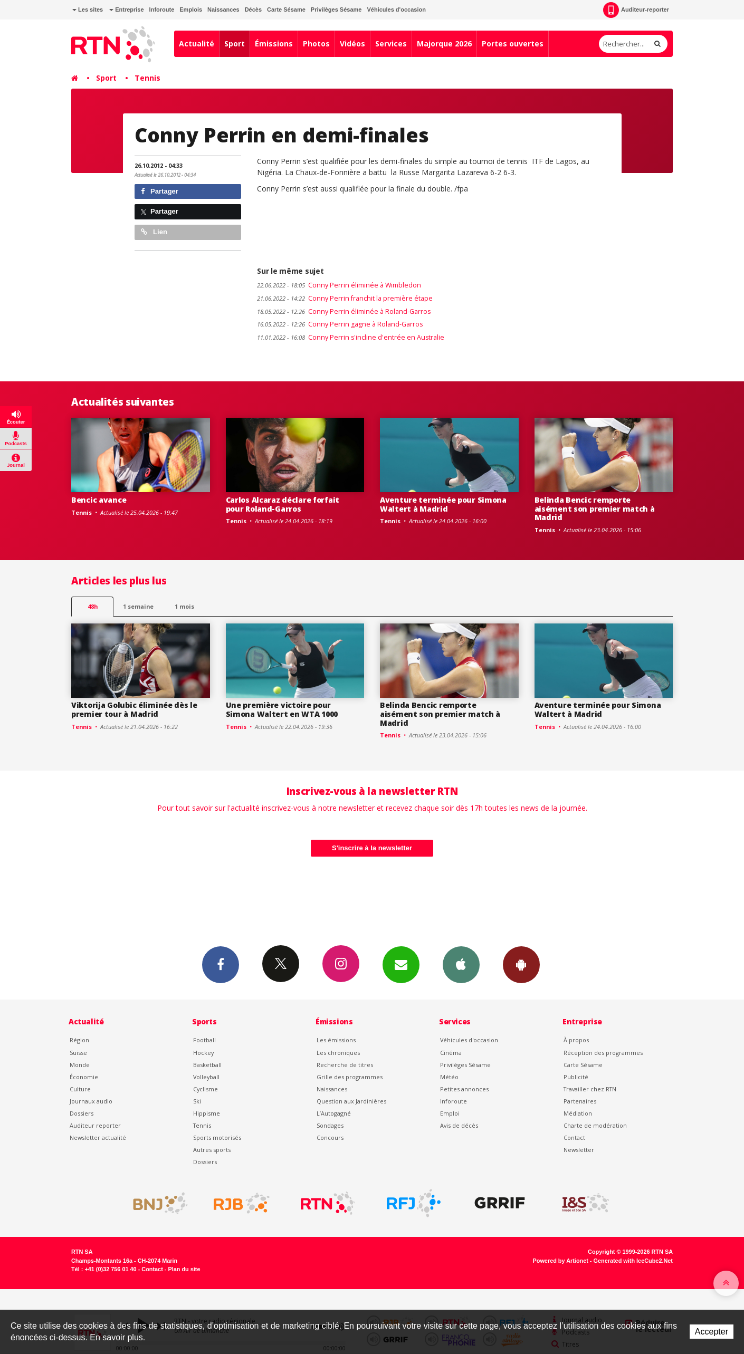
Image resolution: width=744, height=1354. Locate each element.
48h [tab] (93, 606)
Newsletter (579, 1149)
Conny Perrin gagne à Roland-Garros (340, 324)
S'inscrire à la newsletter (372, 848)
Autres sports (212, 1149)
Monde (80, 1064)
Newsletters (401, 964)
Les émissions (336, 1039)
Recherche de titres (345, 1064)
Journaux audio (91, 1101)
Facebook (220, 964)
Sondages (330, 1125)
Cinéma (451, 1052)
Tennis (147, 78)
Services (391, 44)
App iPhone (461, 964)
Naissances (223, 9)
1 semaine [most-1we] (138, 606)
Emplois (190, 9)
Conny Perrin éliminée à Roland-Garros (344, 311)
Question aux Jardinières (351, 1101)
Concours (330, 1137)
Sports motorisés (217, 1137)
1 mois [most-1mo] (184, 606)
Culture (80, 1089)
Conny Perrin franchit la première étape (345, 298)
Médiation (578, 1113)
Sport (234, 44)
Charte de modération (595, 1125)
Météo (449, 1076)
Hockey (203, 1052)
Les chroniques (338, 1052)
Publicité (576, 1076)
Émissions (274, 44)
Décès (253, 9)
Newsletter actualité (98, 1137)
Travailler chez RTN (590, 1089)
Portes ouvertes (512, 44)
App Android (521, 964)
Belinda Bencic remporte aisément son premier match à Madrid (595, 509)
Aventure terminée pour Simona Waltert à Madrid (443, 504)
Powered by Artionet (560, 1260)
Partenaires (580, 1101)
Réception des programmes (603, 1052)
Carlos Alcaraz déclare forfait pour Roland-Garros (283, 504)
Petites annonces (464, 1089)
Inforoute (162, 9)
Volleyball (206, 1076)
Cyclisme (205, 1089)
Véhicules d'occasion (396, 9)
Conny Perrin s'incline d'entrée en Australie (350, 337)
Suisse (78, 1052)
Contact (574, 1137)
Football (204, 1039)
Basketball (207, 1064)
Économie (84, 1076)
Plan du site (184, 1269)
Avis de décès (459, 1125)
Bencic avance (98, 500)
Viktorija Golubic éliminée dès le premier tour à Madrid (134, 709)
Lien (154, 232)
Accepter (711, 1331)
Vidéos (352, 44)
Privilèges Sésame (336, 9)
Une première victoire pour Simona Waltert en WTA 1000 (282, 709)
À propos (576, 1039)
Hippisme (206, 1113)
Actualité (196, 44)
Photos (316, 44)
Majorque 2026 (444, 44)
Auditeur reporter (95, 1125)
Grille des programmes (350, 1076)
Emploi (450, 1113)
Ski (197, 1101)
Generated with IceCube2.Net (633, 1260)
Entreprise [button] (126, 9)
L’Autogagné (334, 1113)
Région (79, 1039)
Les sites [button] (87, 9)
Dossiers (81, 1113)
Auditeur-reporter (636, 10)
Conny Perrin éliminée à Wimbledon (339, 285)
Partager (159, 191)
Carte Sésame (286, 9)
